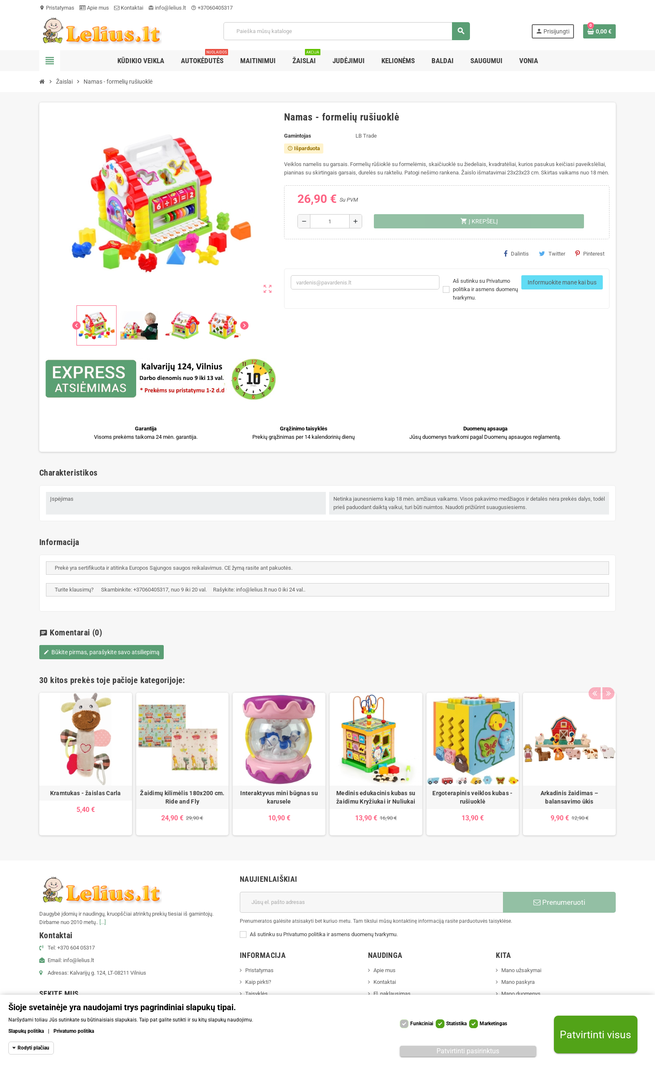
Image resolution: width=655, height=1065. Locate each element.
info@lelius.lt (167, 8)
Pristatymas (56, 8)
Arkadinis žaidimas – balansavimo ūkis (570, 797)
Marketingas (493, 1024)
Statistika (456, 1024)
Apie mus (94, 8)
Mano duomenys (521, 994)
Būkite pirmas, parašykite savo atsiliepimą (101, 652)
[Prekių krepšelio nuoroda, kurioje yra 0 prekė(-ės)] (599, 31)
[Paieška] (346, 31)
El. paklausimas (392, 994)
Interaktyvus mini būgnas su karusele (279, 797)
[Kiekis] (330, 221)
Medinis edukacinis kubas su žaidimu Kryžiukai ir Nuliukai (376, 797)
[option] (85, 764)
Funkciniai (421, 1024)
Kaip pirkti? (258, 982)
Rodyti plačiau (33, 1048)
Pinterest (589, 253)
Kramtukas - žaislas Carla (85, 793)
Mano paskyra (518, 982)
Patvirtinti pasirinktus (468, 1051)
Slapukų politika (26, 1031)
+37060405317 (212, 8)
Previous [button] (594, 678)
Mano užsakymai (521, 970)
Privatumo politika (73, 1031)
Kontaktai (128, 8)
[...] (102, 922)
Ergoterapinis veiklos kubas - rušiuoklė (472, 797)
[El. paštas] (371, 902)
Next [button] (607, 678)
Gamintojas (297, 136)
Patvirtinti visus (595, 1035)
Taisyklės (256, 994)
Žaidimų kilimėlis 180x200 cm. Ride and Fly (182, 797)
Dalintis (516, 253)
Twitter (552, 253)
